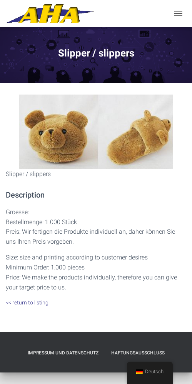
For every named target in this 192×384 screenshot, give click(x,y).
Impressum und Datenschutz (63, 353)
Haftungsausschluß (138, 353)
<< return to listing (27, 302)
